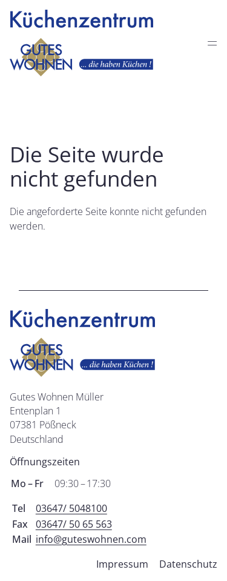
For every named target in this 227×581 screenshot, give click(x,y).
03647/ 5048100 (71, 508)
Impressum (122, 564)
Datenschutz (188, 564)
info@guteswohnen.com (91, 539)
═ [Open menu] (211, 42)
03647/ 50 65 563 (74, 524)
